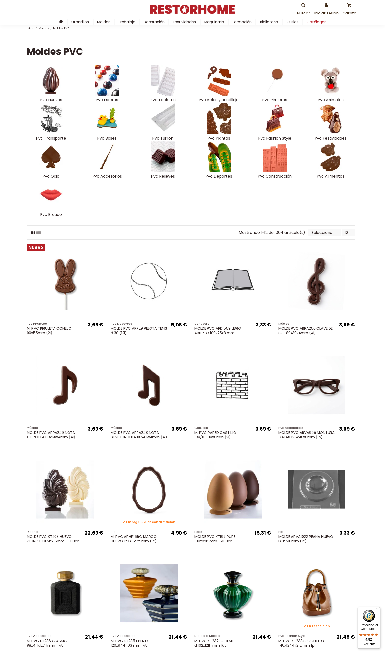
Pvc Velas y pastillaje (219, 100)
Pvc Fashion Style (274, 138)
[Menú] (377, 610)
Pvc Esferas (107, 100)
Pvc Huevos (51, 100)
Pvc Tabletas (163, 100)
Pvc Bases (107, 138)
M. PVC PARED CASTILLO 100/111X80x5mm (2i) (215, 434)
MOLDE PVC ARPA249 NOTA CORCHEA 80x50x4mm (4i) (51, 434)
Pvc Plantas (218, 138)
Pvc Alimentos (330, 176)
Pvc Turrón (162, 138)
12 (348, 232)
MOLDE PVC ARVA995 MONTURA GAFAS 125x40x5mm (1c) (306, 434)
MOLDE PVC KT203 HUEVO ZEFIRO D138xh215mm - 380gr (53, 539)
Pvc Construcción (275, 176)
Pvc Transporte (51, 138)
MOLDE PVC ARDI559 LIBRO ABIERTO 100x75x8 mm (217, 330)
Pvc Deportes (219, 176)
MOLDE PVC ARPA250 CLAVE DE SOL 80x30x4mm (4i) (305, 330)
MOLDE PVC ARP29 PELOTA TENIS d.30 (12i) (139, 330)
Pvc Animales (331, 100)
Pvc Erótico (51, 214)
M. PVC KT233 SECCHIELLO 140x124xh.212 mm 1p (301, 643)
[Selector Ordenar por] (324, 232)
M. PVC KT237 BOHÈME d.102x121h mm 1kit (214, 643)
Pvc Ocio (50, 176)
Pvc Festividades (330, 138)
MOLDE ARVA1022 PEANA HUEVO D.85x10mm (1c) (305, 539)
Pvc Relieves (163, 176)
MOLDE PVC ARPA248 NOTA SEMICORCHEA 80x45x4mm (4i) (139, 434)
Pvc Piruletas (274, 100)
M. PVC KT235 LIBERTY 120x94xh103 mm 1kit (130, 643)
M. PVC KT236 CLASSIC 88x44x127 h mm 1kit (47, 643)
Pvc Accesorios (107, 176)
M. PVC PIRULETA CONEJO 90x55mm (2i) (49, 330)
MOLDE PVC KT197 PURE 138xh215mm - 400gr (214, 539)
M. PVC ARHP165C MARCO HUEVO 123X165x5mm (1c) (134, 539)
